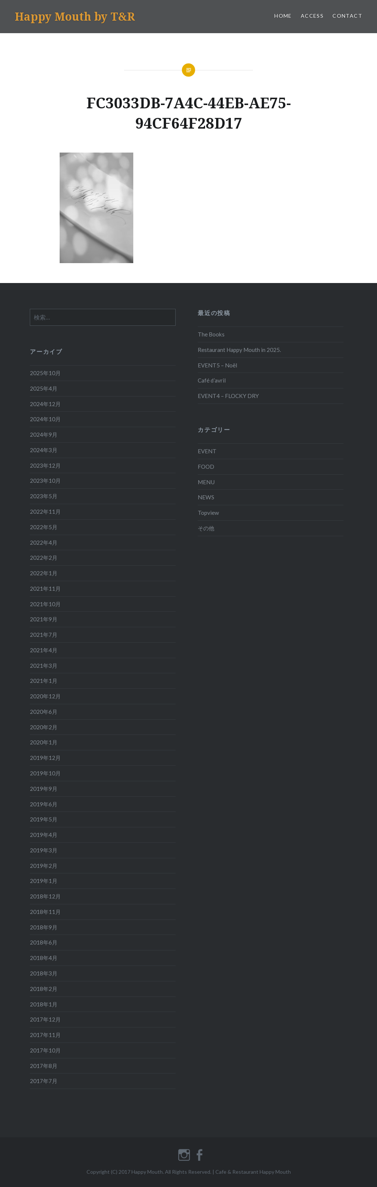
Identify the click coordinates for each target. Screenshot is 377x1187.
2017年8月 (43, 1065)
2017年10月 (45, 1050)
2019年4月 (43, 834)
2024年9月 (43, 434)
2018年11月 (45, 911)
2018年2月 (43, 988)
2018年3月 (43, 973)
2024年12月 (45, 404)
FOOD (206, 466)
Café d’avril (212, 380)
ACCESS (312, 16)
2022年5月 (43, 527)
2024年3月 (43, 450)
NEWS (206, 497)
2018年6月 (43, 942)
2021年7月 (43, 634)
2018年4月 (43, 957)
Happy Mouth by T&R (75, 16)
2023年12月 (45, 465)
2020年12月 (45, 696)
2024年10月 (45, 419)
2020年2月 (43, 727)
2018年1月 (43, 1004)
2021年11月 (45, 588)
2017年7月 (43, 1081)
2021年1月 (43, 680)
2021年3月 (43, 665)
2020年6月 (43, 711)
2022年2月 (43, 557)
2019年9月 (43, 788)
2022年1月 (43, 573)
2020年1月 (43, 742)
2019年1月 (43, 880)
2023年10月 (45, 480)
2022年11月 (45, 511)
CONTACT (347, 16)
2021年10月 (45, 604)
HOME (283, 16)
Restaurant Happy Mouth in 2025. (239, 349)
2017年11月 (45, 1034)
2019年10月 (45, 773)
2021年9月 (43, 619)
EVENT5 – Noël (217, 365)
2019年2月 (43, 865)
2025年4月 (43, 388)
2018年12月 (45, 896)
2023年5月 (43, 496)
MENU (206, 482)
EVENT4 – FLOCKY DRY (228, 395)
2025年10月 (45, 373)
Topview (208, 512)
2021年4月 (43, 650)
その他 (206, 528)
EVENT (207, 451)
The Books (211, 334)
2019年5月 (43, 819)
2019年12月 (45, 757)
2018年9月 (43, 927)
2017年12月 (45, 1019)
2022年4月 (43, 542)
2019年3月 (43, 850)
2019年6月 (43, 804)
